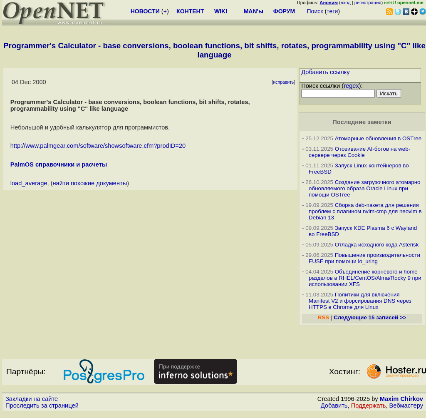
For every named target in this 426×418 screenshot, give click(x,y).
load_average (28, 183)
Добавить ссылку (325, 72)
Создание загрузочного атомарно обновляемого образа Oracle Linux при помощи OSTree (364, 188)
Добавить (334, 405)
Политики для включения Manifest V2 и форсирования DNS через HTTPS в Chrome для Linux (360, 300)
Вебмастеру (406, 405)
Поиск (315, 11)
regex (351, 85)
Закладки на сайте (31, 399)
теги (332, 11)
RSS (323, 317)
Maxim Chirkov (401, 399)
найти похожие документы (90, 183)
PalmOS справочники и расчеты (58, 164)
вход (346, 2)
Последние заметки (361, 122)
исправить (283, 82)
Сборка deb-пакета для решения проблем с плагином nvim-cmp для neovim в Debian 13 (365, 211)
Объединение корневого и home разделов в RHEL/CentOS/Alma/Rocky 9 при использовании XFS (365, 278)
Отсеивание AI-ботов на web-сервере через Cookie (359, 152)
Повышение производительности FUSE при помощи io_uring (364, 258)
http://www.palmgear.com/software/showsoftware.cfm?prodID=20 (98, 145)
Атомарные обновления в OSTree (378, 138)
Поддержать (368, 405)
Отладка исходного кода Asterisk (377, 244)
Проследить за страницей (42, 405)
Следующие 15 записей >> (370, 317)
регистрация (367, 2)
